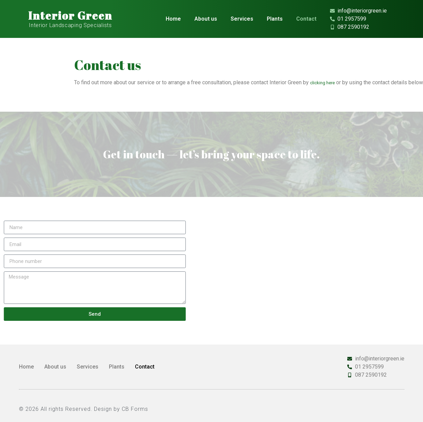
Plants (275, 19)
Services (242, 19)
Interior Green (70, 15)
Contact (306, 19)
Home (173, 19)
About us (205, 19)
